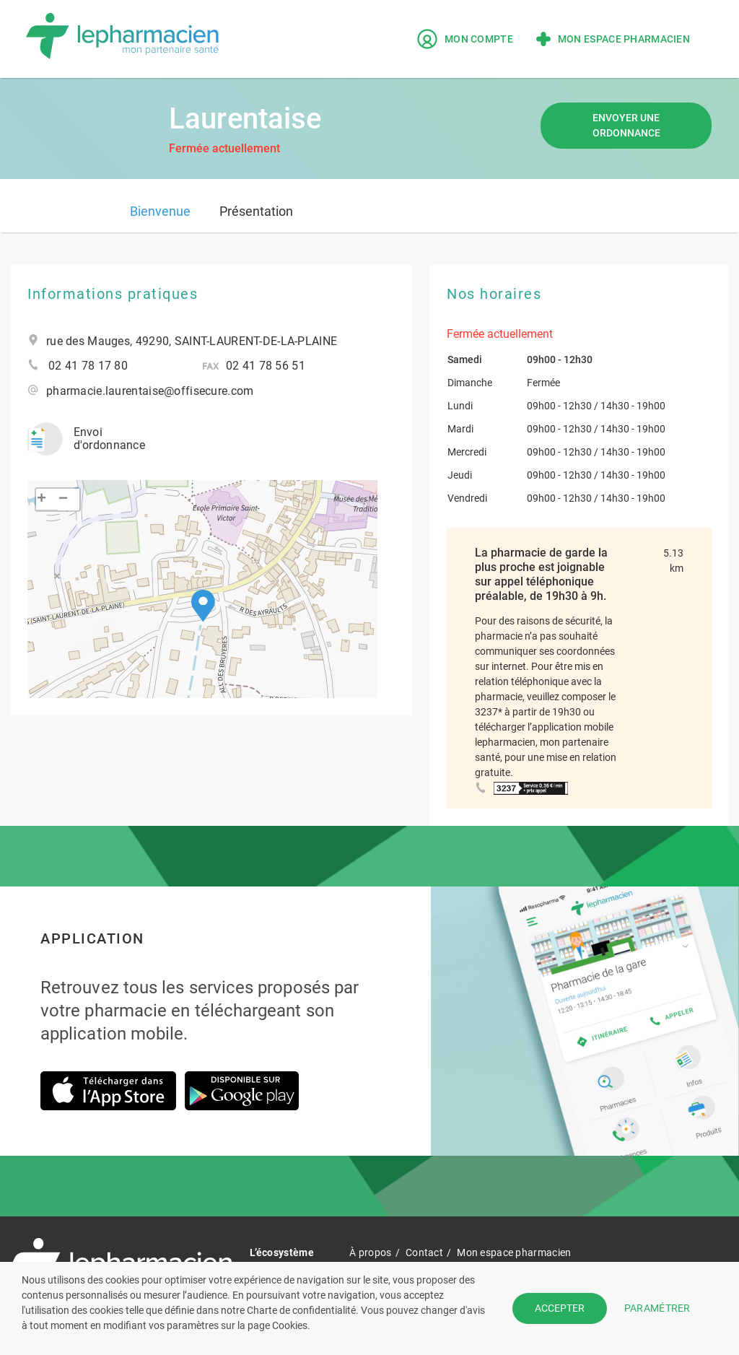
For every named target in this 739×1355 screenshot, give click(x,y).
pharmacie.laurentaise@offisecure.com (149, 391)
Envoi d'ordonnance (86, 439)
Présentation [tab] (256, 211)
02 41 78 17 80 (88, 366)
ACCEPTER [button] (560, 1308)
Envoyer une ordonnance (626, 125)
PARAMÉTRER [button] (657, 1308)
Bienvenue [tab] (160, 211)
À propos (370, 1252)
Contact (424, 1252)
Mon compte (465, 39)
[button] (203, 606)
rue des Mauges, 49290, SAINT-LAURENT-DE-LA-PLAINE (191, 341)
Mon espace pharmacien (613, 39)
